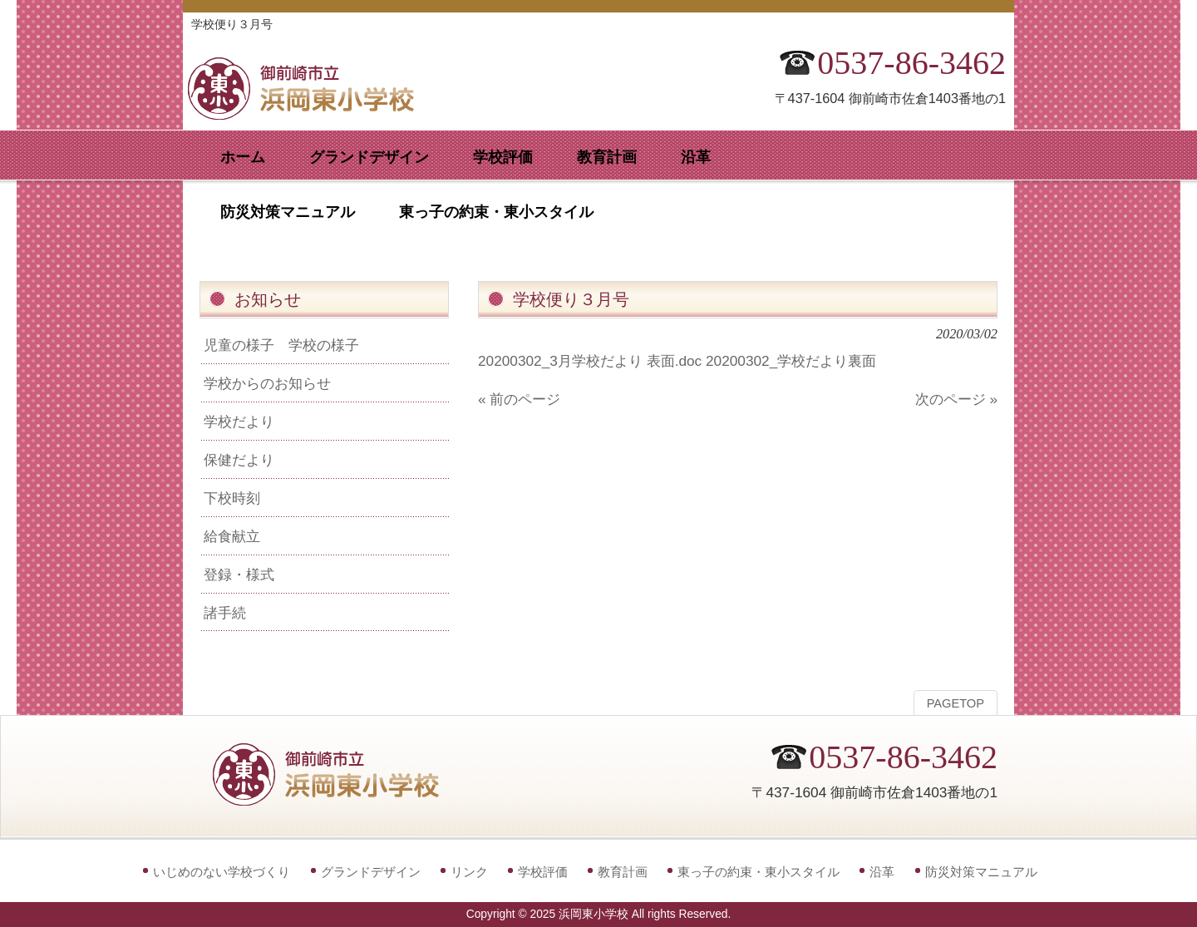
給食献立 (232, 536)
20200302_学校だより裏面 (791, 361)
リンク (469, 872)
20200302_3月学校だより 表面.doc (590, 361)
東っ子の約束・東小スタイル (758, 872)
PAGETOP (955, 703)
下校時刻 (232, 498)
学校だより (239, 421)
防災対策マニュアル (981, 872)
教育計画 (623, 872)
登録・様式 (239, 574)
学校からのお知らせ (267, 383)
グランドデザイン (371, 872)
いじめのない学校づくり (221, 872)
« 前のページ (519, 399)
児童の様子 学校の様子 (281, 345)
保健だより (239, 459)
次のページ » (956, 399)
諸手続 (225, 612)
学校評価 (543, 872)
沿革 (881, 872)
